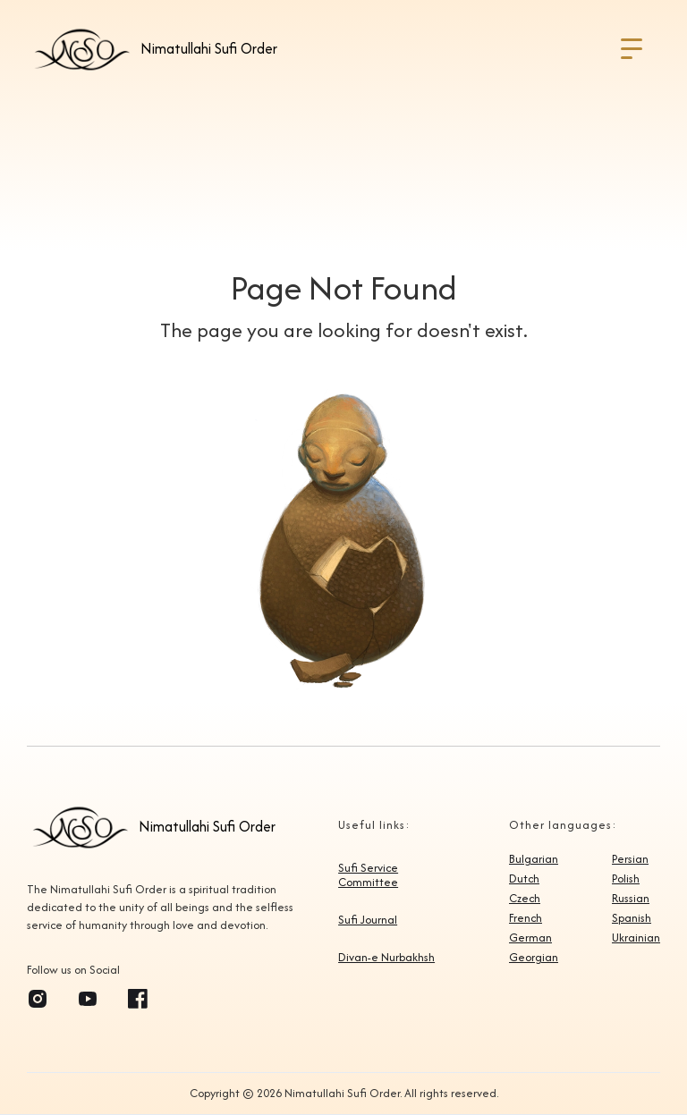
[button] (631, 49)
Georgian (533, 957)
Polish (626, 879)
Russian (630, 898)
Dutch (524, 879)
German (530, 938)
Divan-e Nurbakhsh (386, 957)
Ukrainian (636, 938)
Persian (630, 859)
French (525, 918)
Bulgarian (533, 859)
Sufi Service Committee (368, 875)
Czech (524, 898)
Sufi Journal (367, 920)
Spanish (631, 918)
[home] (153, 49)
